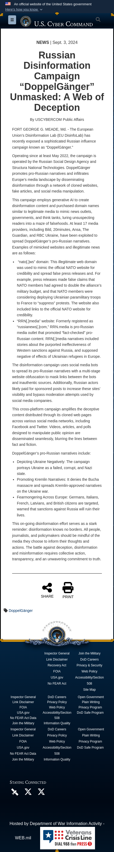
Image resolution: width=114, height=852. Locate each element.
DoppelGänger (21, 610)
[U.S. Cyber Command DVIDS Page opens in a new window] (15, 792)
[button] (24, 9)
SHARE (47, 590)
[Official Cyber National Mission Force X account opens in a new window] (41, 793)
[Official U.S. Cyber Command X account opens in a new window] (28, 793)
